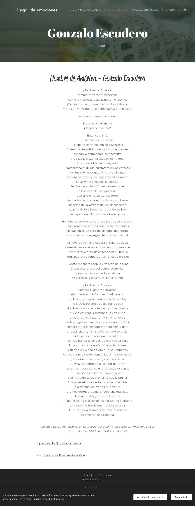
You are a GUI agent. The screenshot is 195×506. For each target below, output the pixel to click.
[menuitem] (74, 10)
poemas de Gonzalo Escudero (60, 443)
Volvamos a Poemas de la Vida (64, 455)
